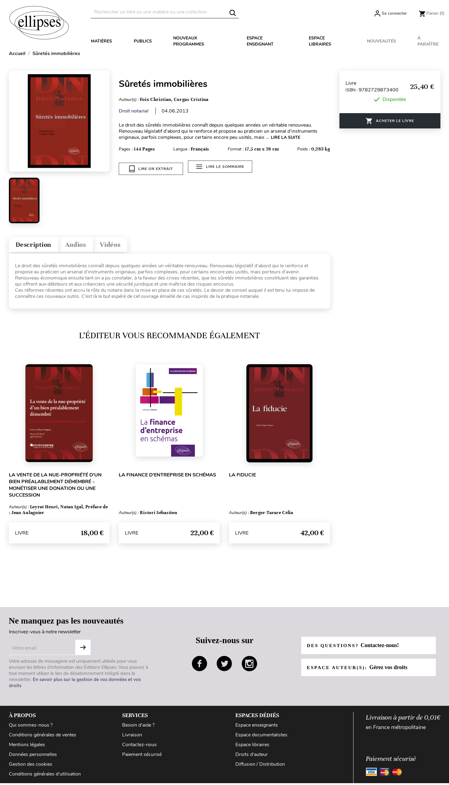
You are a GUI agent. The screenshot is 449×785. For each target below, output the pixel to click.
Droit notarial (133, 111)
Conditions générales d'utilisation (45, 775)
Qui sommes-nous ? (31, 727)
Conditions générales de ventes (42, 736)
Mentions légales (27, 746)
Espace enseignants (256, 727)
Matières (101, 41)
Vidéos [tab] (119, 245)
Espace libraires (320, 41)
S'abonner (83, 649)
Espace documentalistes (261, 736)
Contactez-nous (139, 746)
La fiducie (242, 476)
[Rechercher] (165, 12)
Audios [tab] (81, 245)
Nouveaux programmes (188, 41)
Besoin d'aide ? (138, 727)
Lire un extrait (151, 168)
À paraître (428, 41)
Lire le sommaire (221, 168)
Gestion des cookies (30, 766)
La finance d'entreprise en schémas (167, 476)
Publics (143, 41)
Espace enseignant (260, 41)
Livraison (132, 736)
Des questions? (354, 647)
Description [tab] (36, 245)
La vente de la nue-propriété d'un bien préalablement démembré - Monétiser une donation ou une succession (55, 486)
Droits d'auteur (251, 756)
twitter (224, 665)
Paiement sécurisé (142, 756)
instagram (249, 665)
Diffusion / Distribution (260, 766)
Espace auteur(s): (358, 669)
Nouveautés (381, 41)
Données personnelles (33, 756)
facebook (199, 665)
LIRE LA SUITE (285, 137)
